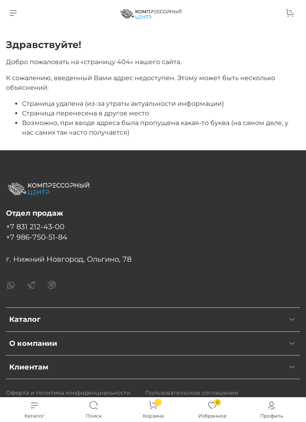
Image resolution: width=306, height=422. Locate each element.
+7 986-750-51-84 (36, 237)
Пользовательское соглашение (191, 392)
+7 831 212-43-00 (35, 226)
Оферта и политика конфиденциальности (68, 392)
